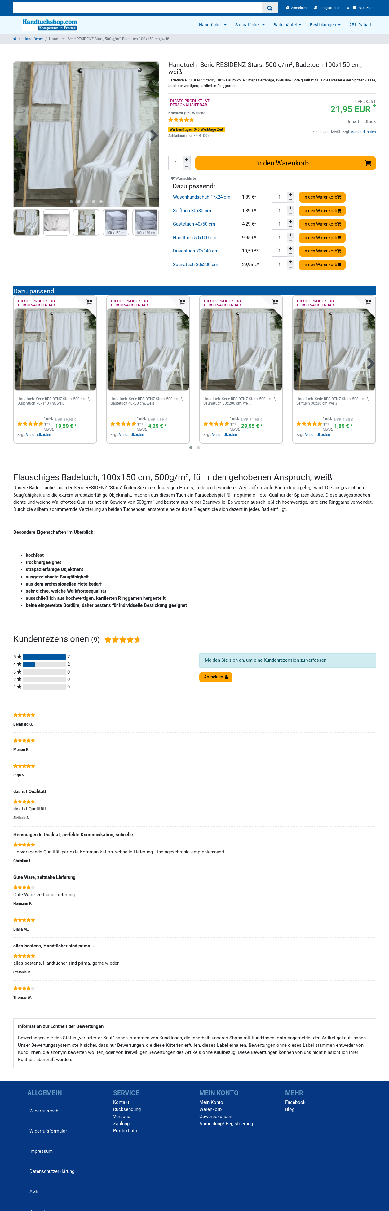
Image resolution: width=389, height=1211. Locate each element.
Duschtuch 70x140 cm (196, 251)
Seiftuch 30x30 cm (192, 210)
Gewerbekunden (215, 1116)
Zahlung (121, 1123)
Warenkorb (210, 1109)
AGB (33, 1191)
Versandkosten (363, 132)
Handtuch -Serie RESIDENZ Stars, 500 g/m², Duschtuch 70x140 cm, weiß (53, 401)
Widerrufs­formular (48, 1131)
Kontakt (121, 1102)
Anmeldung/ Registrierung (226, 1123)
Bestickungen (323, 24)
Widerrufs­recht (44, 1111)
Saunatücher (247, 24)
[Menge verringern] (187, 166)
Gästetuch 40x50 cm (194, 224)
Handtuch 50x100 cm (194, 237)
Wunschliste (183, 178)
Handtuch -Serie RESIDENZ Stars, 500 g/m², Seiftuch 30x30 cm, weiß (332, 401)
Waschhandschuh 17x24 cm (201, 197)
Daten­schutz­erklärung (51, 1171)
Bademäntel (285, 24)
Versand (121, 1116)
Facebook (295, 1102)
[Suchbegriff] (137, 7)
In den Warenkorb (313, 163)
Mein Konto (211, 1102)
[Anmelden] (296, 8)
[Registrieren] (327, 8)
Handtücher (210, 24)
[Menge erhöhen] (187, 159)
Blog (289, 1109)
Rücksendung (127, 1109)
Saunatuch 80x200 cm (195, 264)
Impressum (41, 1151)
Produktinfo (125, 1131)
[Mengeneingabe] (175, 163)
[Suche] (270, 7)
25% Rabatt (360, 24)
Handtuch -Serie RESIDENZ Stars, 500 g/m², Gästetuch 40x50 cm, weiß (146, 401)
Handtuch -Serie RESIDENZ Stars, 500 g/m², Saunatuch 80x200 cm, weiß (239, 401)
